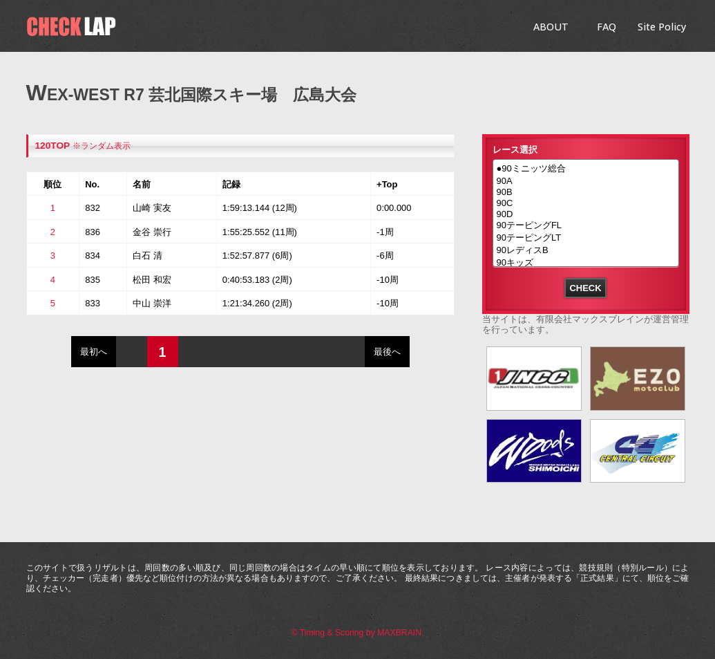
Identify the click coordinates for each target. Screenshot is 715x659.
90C (585, 203)
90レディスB (585, 251)
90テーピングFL (585, 226)
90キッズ (585, 263)
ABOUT (551, 26)
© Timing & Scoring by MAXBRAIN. (358, 633)
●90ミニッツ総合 (585, 169)
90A (585, 181)
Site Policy (662, 26)
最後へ (387, 351)
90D (585, 214)
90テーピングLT (585, 238)
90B (585, 192)
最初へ (93, 351)
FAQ (606, 26)
